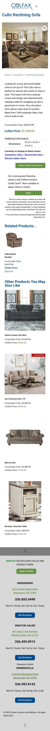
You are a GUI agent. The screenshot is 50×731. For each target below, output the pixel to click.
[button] (44, 28)
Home (7, 75)
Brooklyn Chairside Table (16, 526)
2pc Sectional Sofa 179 (15, 399)
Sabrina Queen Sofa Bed (15, 335)
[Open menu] (36, 6)
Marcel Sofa (10, 462)
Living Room (18, 75)
